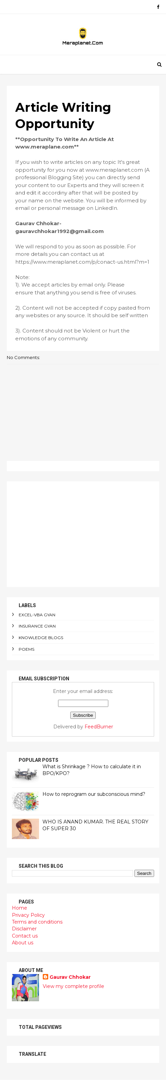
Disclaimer (24, 929)
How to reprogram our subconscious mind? (93, 794)
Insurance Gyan (37, 626)
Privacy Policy (28, 915)
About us (22, 943)
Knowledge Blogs (41, 637)
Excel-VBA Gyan (37, 614)
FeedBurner (99, 727)
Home (19, 908)
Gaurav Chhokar (70, 977)
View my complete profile (73, 986)
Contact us (25, 936)
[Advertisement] (83, 534)
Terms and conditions (37, 922)
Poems (26, 649)
